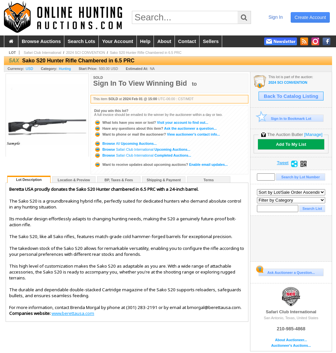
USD (29, 69)
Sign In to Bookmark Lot (285, 118)
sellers (211, 41)
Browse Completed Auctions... (142, 155)
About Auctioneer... (291, 340)
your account (117, 41)
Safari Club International (42, 53)
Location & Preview (74, 180)
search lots (81, 41)
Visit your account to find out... (151, 122)
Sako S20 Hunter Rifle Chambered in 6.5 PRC (146, 53)
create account (310, 17)
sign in (275, 17)
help (145, 41)
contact (187, 41)
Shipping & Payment (164, 180)
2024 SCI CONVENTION (85, 53)
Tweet (283, 163)
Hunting (65, 69)
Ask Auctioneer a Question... (287, 272)
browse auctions (41, 41)
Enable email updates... (161, 164)
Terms (208, 180)
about (164, 41)
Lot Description (29, 180)
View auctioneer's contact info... (157, 134)
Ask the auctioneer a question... (155, 128)
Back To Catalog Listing (291, 96)
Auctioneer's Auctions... (291, 345)
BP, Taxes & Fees (119, 180)
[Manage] (313, 134)
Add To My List (291, 144)
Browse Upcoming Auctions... (125, 143)
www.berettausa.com (73, 313)
